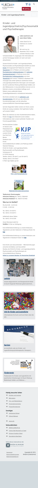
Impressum (9, 452)
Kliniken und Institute (15, 395)
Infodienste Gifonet (14, 413)
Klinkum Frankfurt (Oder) (16, 433)
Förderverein (9, 373)
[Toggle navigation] (33, 4)
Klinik (4, 68)
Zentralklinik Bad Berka (15, 436)
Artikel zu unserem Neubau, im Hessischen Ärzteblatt (19, 255)
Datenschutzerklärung (12, 456)
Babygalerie (12, 398)
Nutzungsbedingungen (12, 454)
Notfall (27, 9)
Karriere (7, 345)
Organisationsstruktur (15, 404)
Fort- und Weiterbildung (15, 401)
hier (10, 117)
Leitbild (7, 278)
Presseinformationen (14, 406)
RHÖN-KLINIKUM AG (14, 428)
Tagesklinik (6, 70)
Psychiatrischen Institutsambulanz (13, 72)
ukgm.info (11, 421)
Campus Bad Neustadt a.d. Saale (17, 430)
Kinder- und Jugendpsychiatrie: (13, 15)
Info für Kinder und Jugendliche (16, 312)
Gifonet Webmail (13, 416)
